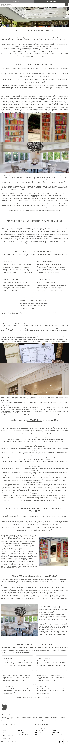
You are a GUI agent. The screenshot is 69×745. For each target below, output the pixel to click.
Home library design (40, 728)
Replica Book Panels (57, 734)
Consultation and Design (9, 735)
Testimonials (21, 728)
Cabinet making (6, 85)
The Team (20, 730)
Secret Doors (38, 734)
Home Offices (39, 730)
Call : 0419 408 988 (52, 1)
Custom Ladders (56, 732)
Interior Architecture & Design (23, 735)
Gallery (4, 732)
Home (4, 728)
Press (4, 730)
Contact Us (21, 732)
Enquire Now (17, 1)
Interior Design (6, 738)
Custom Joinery (56, 728)
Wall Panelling (39, 732)
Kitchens (54, 730)
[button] (66, 4)
